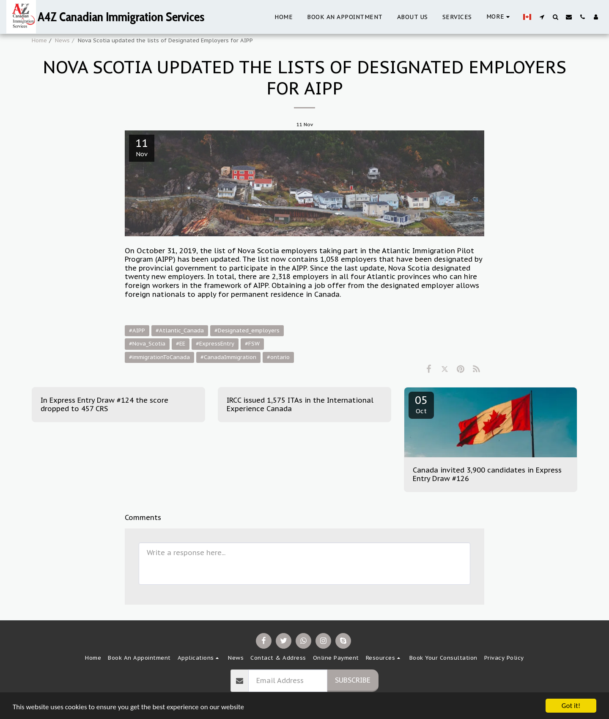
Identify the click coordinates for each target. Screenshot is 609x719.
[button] (541, 17)
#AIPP (137, 330)
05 (421, 404)
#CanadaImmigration (228, 357)
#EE (180, 343)
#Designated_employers (247, 330)
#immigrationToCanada (159, 357)
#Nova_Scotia (147, 343)
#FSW (252, 343)
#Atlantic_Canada (180, 330)
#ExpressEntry (215, 343)
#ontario (278, 357)
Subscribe (352, 680)
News (62, 40)
